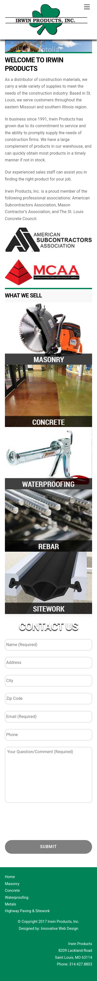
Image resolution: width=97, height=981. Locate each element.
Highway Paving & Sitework (27, 911)
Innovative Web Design (59, 928)
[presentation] (44, 822)
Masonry (12, 884)
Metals (10, 904)
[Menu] (87, 7)
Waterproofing (16, 897)
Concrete (12, 890)
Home (10, 877)
